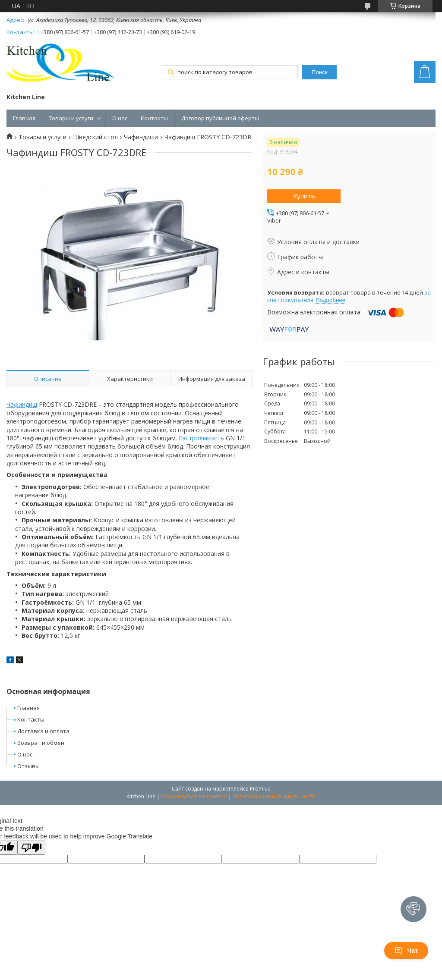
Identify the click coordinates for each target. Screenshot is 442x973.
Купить (304, 195)
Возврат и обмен (40, 743)
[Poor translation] (31, 848)
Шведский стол (95, 137)
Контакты (154, 118)
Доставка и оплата (43, 731)
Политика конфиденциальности (274, 796)
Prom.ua (260, 788)
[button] (413, 909)
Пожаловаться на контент (194, 796)
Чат (406, 950)
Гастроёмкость (201, 438)
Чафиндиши (141, 137)
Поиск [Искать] (320, 72)
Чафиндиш (21, 404)
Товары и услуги (71, 118)
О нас (119, 118)
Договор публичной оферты (220, 118)
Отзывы (28, 766)
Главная (24, 118)
